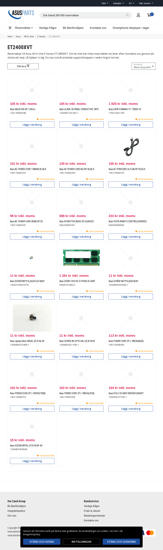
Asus (18, 36)
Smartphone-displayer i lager (131, 27)
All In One (29, 36)
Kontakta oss (98, 27)
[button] (105, 3)
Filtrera (23, 66)
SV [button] (130, 3)
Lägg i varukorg (32, 124)
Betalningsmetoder (94, 515)
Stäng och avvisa (42, 541)
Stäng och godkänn (121, 541)
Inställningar (81, 541)
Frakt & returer (92, 511)
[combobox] (86, 15)
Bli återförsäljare (73, 27)
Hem (9, 36)
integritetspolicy (31, 534)
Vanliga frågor (48, 27)
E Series (41, 36)
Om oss (11, 515)
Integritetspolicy (16, 511)
